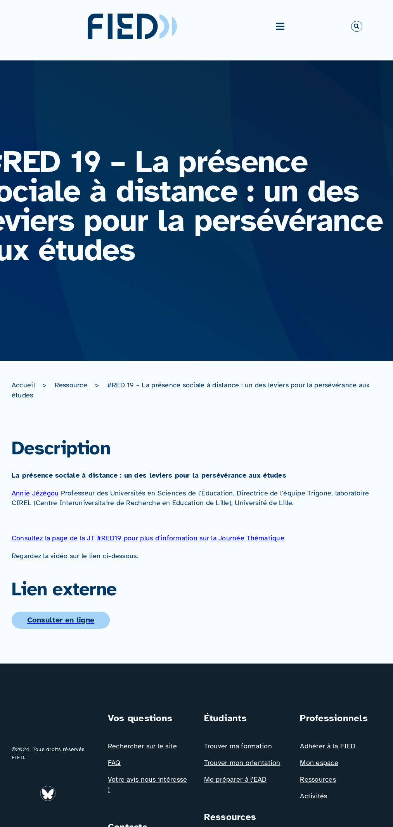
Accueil (23, 385)
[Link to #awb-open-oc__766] (356, 26)
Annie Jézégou (35, 493)
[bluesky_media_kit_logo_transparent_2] (49, 789)
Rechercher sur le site (142, 746)
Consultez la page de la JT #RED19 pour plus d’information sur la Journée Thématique (148, 538)
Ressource (71, 385)
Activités (313, 796)
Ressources (318, 779)
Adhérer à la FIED (328, 746)
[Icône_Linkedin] (20, 789)
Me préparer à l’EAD (235, 779)
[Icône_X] (20, 815)
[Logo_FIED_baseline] (52, 714)
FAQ (114, 762)
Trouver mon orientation (242, 762)
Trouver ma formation (238, 746)
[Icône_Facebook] (69, 789)
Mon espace (319, 762)
